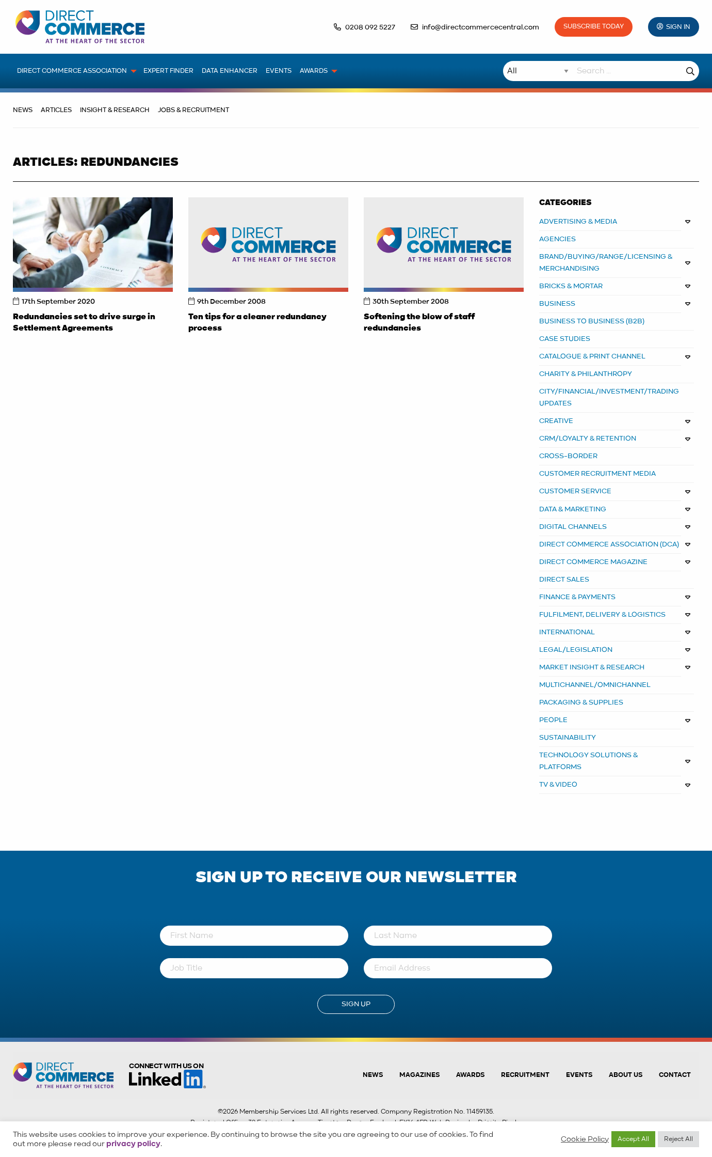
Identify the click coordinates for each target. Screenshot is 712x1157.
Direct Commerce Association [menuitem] (72, 71)
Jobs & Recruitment (193, 110)
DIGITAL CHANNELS (573, 526)
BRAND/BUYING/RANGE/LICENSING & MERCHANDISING (606, 262)
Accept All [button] (633, 1139)
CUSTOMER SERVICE (575, 491)
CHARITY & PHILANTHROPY (585, 374)
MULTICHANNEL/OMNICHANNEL (595, 685)
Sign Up (356, 1004)
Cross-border (568, 456)
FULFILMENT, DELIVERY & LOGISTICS (602, 614)
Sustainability (567, 737)
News (23, 110)
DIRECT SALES (564, 579)
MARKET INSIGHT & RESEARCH (591, 667)
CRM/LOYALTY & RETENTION (587, 438)
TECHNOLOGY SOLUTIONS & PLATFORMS (588, 761)
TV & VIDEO (558, 784)
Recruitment (525, 1075)
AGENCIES (557, 239)
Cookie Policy (585, 1139)
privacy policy (133, 1144)
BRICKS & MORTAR (571, 286)
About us (625, 1075)
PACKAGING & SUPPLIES (581, 702)
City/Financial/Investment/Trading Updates (609, 397)
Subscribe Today (593, 26)
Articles (56, 110)
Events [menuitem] (279, 71)
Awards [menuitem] (314, 71)
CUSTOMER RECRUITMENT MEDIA (597, 473)
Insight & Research (115, 110)
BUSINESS (557, 303)
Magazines (419, 1075)
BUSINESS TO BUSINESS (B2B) (591, 321)
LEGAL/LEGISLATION (575, 649)
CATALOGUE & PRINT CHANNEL (592, 356)
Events (579, 1075)
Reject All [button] (678, 1139)
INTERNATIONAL (567, 632)
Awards (470, 1075)
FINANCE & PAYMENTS (577, 597)
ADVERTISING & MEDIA (578, 221)
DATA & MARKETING (572, 509)
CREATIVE (556, 421)
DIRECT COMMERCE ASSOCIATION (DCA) (609, 544)
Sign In (678, 27)
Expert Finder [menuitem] (168, 71)
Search (690, 71)
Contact (675, 1075)
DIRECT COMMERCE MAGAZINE (593, 562)
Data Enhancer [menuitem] (229, 71)
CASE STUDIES (564, 338)
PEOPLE (553, 720)
